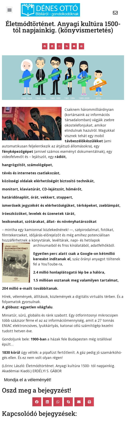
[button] (9, 10)
